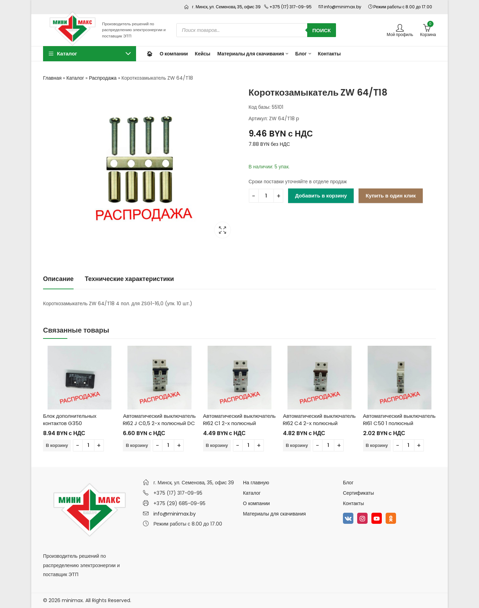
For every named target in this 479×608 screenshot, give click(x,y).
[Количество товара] (266, 196)
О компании (256, 503)
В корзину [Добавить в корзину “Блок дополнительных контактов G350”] (57, 445)
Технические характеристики (129, 278)
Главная (52, 77)
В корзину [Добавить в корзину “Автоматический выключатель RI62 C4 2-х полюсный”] (297, 445)
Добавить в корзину (321, 195)
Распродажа (103, 77)
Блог (348, 482)
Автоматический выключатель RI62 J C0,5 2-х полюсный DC (159, 419)
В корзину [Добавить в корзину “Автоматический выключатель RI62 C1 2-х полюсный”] (217, 445)
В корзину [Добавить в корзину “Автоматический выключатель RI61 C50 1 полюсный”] (377, 445)
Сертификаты (358, 493)
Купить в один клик (390, 195)
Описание (58, 278)
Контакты (353, 503)
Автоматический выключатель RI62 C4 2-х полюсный (319, 419)
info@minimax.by (174, 513)
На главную (256, 482)
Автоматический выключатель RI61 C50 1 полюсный (399, 419)
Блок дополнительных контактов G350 (69, 419)
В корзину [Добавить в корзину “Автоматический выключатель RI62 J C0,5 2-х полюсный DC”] (137, 445)
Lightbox (222, 230)
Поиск (321, 30)
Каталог (75, 77)
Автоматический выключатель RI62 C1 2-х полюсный (239, 419)
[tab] (58, 279)
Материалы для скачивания (274, 513)
